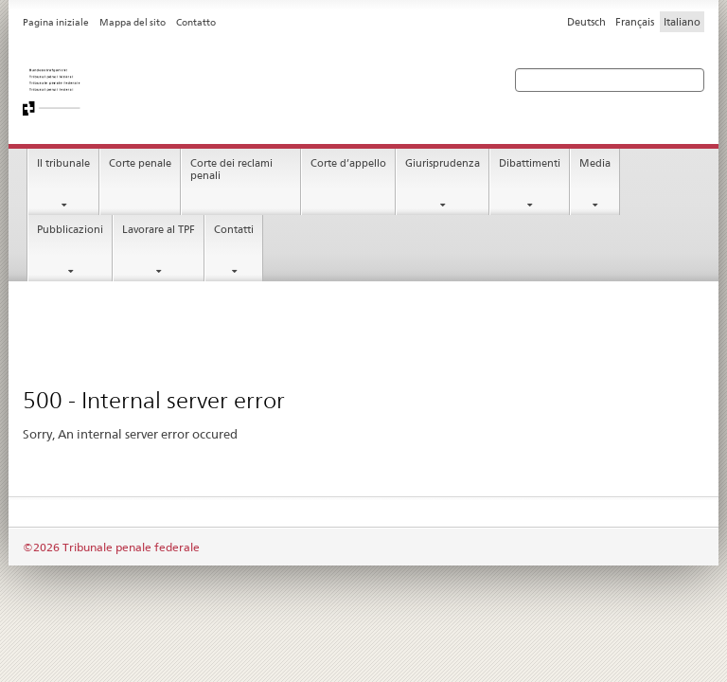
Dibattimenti (529, 163)
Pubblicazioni (70, 230)
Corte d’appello (348, 163)
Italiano (682, 21)
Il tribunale (63, 163)
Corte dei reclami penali (231, 169)
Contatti (234, 230)
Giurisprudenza (442, 163)
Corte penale (140, 163)
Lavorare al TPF (158, 230)
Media (595, 163)
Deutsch (586, 21)
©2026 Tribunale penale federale (111, 547)
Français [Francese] (634, 21)
